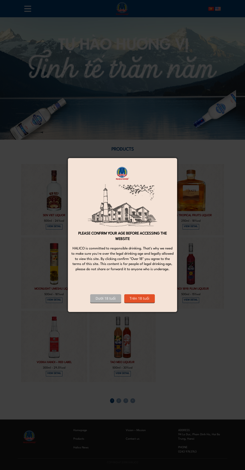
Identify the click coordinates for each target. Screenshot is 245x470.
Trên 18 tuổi (139, 298)
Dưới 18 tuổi (106, 298)
